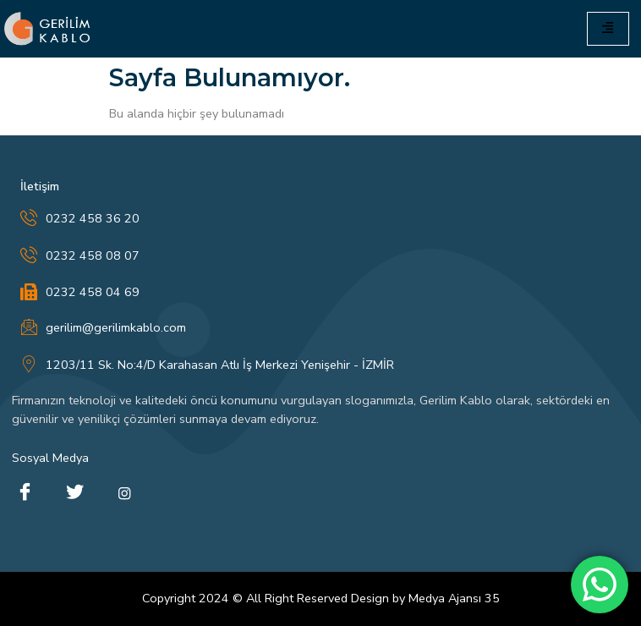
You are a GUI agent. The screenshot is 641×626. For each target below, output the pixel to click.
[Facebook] (24, 493)
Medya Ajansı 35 (454, 598)
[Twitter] (74, 493)
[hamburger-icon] (608, 28)
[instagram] (124, 493)
